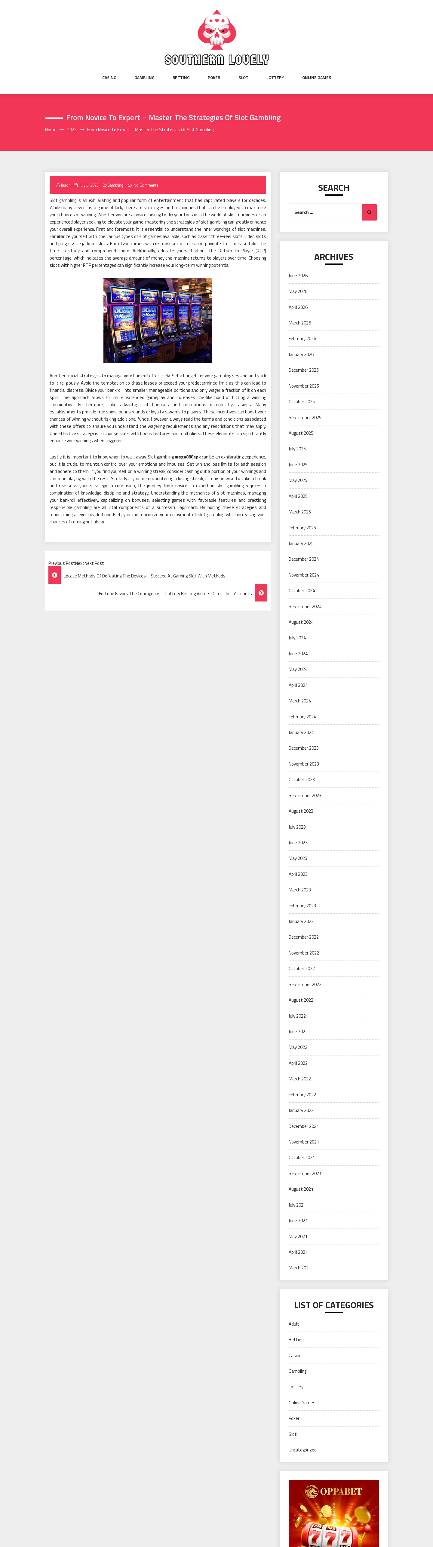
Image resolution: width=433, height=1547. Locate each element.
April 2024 (298, 685)
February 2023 (302, 905)
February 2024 (302, 716)
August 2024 (301, 622)
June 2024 (298, 653)
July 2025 (297, 448)
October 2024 (302, 590)
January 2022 (301, 1110)
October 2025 (302, 401)
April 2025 (298, 496)
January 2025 (301, 543)
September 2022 (305, 984)
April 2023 (298, 874)
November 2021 (304, 1141)
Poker (214, 78)
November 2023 (304, 763)
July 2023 (297, 827)
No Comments (146, 185)
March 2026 (300, 322)
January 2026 (301, 354)
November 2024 (304, 574)
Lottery (275, 78)
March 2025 (300, 511)
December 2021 (304, 1126)
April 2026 (298, 307)
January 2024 (301, 732)
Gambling (144, 78)
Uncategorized (303, 1449)
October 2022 (302, 968)
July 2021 (297, 1204)
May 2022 (298, 1047)
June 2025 (298, 464)
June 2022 (298, 1031)
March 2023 (300, 889)
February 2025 (302, 527)
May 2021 (298, 1236)
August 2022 (301, 1000)
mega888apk (188, 456)
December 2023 (304, 748)
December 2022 (304, 936)
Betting (181, 78)
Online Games (316, 78)
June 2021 (298, 1220)
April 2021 (298, 1252)
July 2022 (297, 1016)
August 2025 (301, 433)
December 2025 (304, 370)
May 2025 (298, 480)
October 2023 (302, 779)
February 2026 (302, 338)
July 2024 (297, 637)
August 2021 (301, 1189)
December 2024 (304, 559)
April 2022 (298, 1063)
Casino (109, 78)
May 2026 (298, 291)
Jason (66, 185)
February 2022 (302, 1094)
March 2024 (300, 700)
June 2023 (298, 842)
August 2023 (301, 811)
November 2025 (304, 385)
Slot (243, 78)
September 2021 (305, 1173)
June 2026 (298, 275)
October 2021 (302, 1157)
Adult (294, 1323)
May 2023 (298, 858)
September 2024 (305, 606)
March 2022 (300, 1078)
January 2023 (301, 921)
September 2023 (305, 795)
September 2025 (305, 417)
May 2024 (298, 669)
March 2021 (300, 1267)
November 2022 (304, 952)
